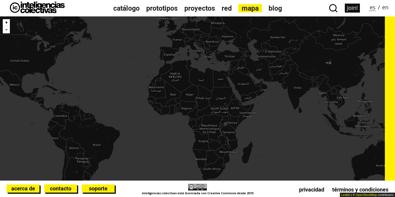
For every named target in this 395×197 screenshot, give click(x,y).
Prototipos (162, 8)
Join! (352, 7)
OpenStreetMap (366, 194)
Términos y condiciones (360, 189)
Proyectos (199, 8)
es (373, 7)
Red (227, 8)
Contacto (60, 188)
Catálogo (126, 8)
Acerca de (23, 188)
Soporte (98, 188)
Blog (275, 8)
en (385, 7)
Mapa (250, 8)
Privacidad (311, 189)
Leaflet (345, 194)
